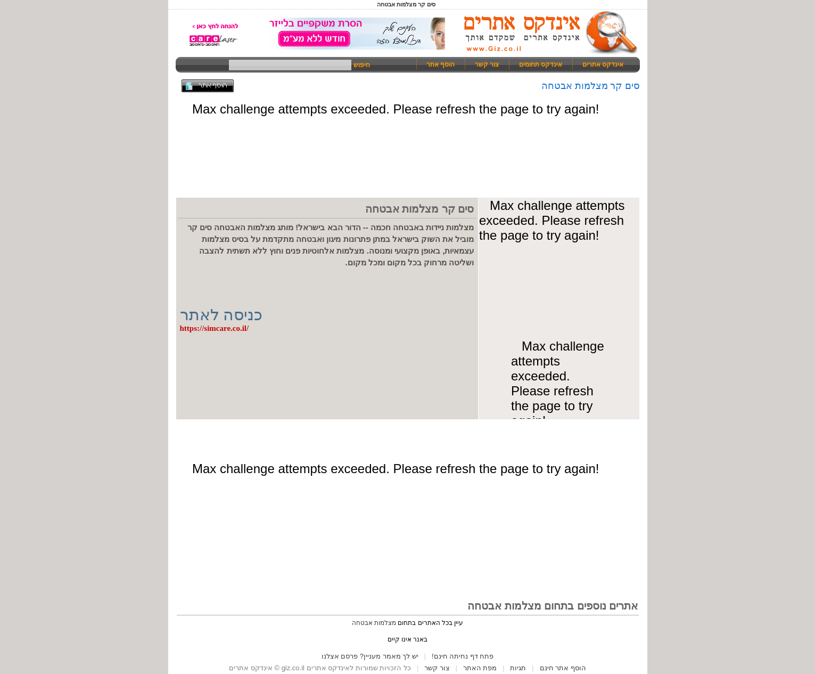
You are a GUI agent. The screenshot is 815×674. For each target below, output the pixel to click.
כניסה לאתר (221, 314)
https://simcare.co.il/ (214, 328)
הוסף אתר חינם (563, 668)
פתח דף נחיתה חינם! (462, 656)
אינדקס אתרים (602, 64)
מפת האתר (480, 668)
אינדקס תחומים (540, 64)
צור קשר (487, 64)
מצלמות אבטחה (374, 623)
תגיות (518, 668)
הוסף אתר (440, 64)
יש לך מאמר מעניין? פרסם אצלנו (370, 656)
